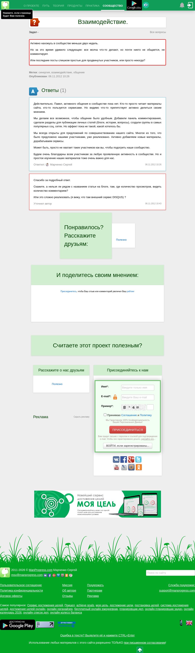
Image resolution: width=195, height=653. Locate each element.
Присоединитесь (69, 291)
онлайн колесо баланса (66, 612)
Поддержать (95, 585)
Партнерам (94, 590)
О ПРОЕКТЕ (31, 5)
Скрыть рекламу (81, 417)
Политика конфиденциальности (21, 590)
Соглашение (129, 415)
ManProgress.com (40, 570)
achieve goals (85, 605)
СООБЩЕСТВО (113, 5)
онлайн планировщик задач (163, 609)
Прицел (70, 605)
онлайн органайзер (60, 609)
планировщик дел (131, 609)
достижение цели (121, 605)
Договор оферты (11, 596)
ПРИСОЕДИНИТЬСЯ (127, 429)
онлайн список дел (36, 612)
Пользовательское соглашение (21, 585)
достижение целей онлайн (27, 609)
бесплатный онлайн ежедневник (96, 609)
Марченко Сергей (59, 164)
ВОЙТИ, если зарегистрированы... (127, 445)
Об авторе (69, 590)
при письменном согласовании (144, 642)
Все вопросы (158, 32)
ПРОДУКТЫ (74, 5)
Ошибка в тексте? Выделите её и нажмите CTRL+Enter (97, 635)
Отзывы (67, 596)
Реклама (93, 596)
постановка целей (147, 605)
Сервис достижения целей (45, 605)
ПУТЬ (45, 5)
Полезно (121, 239)
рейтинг (130, 291)
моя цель (102, 605)
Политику (146, 415)
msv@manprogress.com (27, 575)
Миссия (67, 585)
